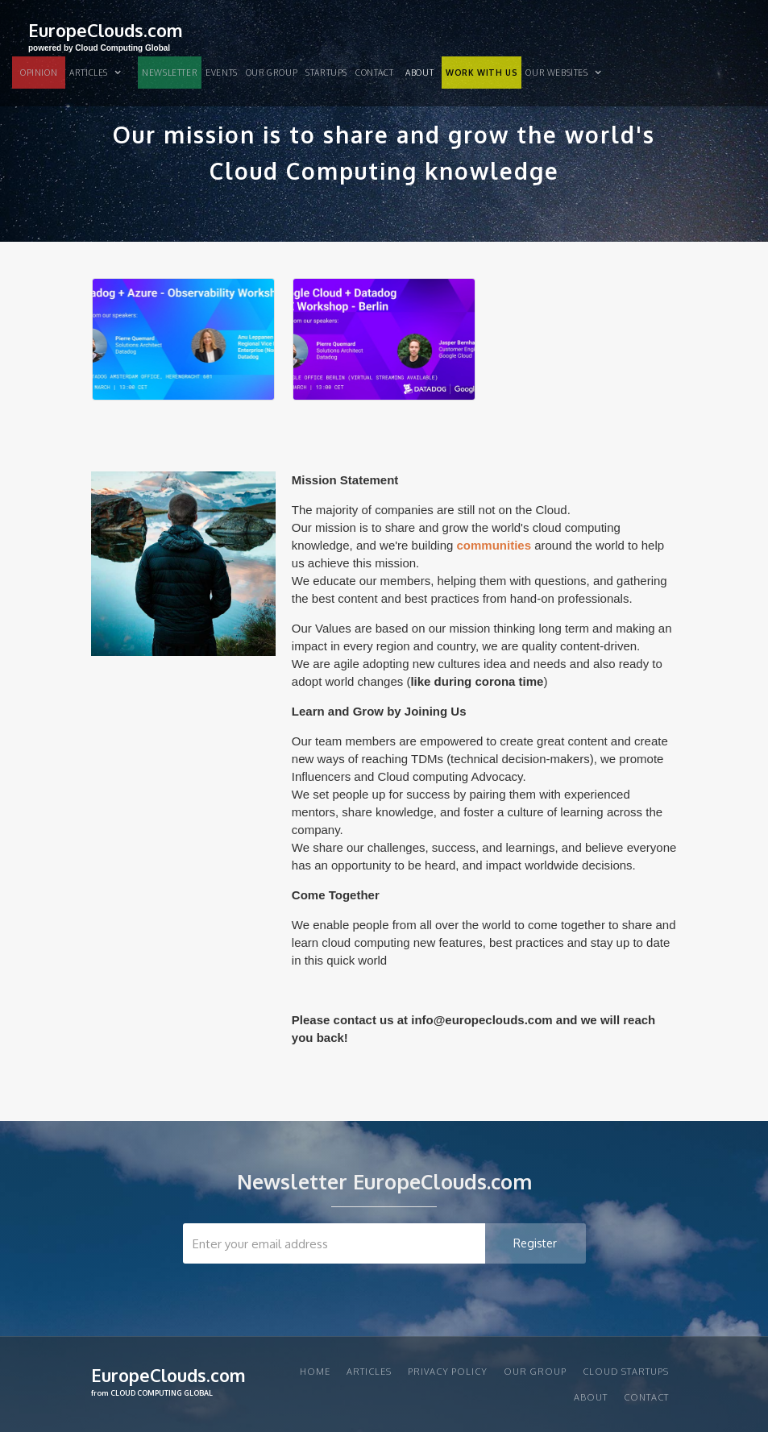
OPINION (38, 72)
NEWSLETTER (169, 72)
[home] (105, 35)
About (419, 72)
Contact (374, 72)
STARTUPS (326, 72)
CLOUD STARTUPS (626, 1371)
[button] (101, 72)
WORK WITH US (481, 72)
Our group (271, 72)
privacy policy (448, 1371)
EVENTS (221, 72)
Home (315, 1371)
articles (369, 1371)
